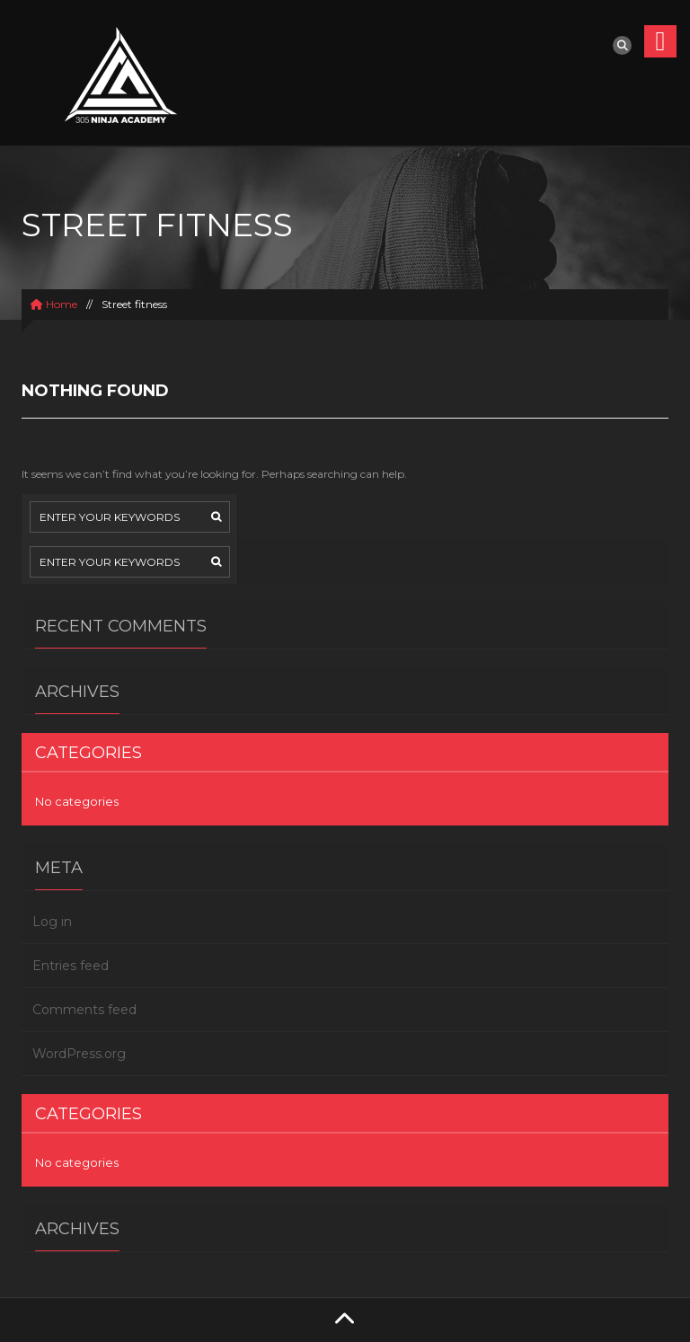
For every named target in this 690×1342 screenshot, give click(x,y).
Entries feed (70, 966)
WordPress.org (79, 1054)
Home (54, 304)
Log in (52, 922)
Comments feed (84, 1010)
